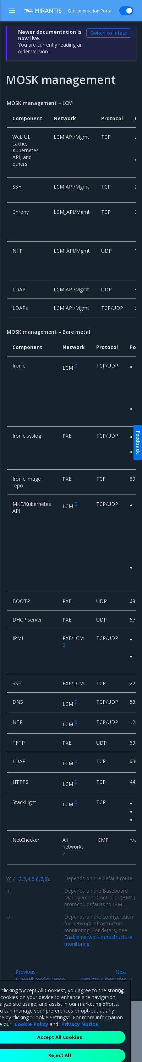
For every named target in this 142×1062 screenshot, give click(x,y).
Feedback (138, 442)
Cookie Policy (31, 1043)
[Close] (121, 1010)
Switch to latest (108, 33)
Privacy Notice (79, 1043)
